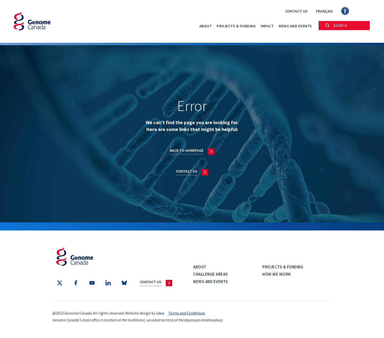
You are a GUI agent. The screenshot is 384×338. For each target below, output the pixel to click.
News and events (295, 25)
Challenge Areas (210, 274)
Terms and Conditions (186, 313)
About (205, 25)
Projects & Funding (236, 25)
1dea (160, 313)
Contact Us (296, 11)
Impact (267, 25)
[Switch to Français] (324, 10)
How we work (276, 274)
